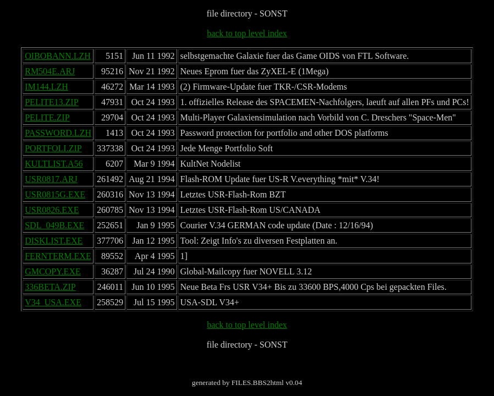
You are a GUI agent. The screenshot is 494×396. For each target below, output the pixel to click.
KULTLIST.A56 (54, 163)
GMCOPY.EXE (53, 271)
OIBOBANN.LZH (58, 56)
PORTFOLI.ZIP (53, 148)
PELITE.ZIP (47, 117)
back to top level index (247, 33)
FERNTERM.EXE (58, 256)
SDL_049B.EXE (54, 225)
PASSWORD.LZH (58, 133)
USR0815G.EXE (55, 194)
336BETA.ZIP (50, 287)
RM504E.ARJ (50, 71)
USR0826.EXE (52, 210)
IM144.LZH (46, 86)
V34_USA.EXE (53, 302)
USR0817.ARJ (51, 179)
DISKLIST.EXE (54, 240)
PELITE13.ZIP (51, 102)
